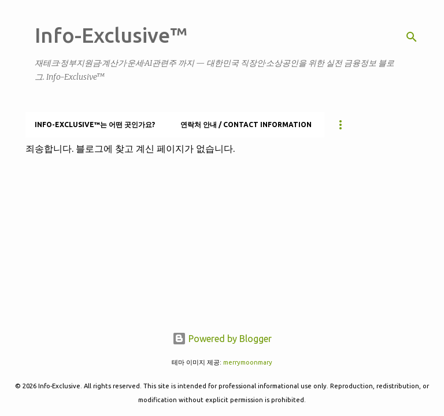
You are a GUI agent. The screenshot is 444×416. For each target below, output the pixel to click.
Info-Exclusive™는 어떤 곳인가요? (95, 124)
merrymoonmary (247, 362)
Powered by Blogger (222, 338)
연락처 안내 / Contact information (246, 124)
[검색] (412, 37)
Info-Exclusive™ (111, 35)
